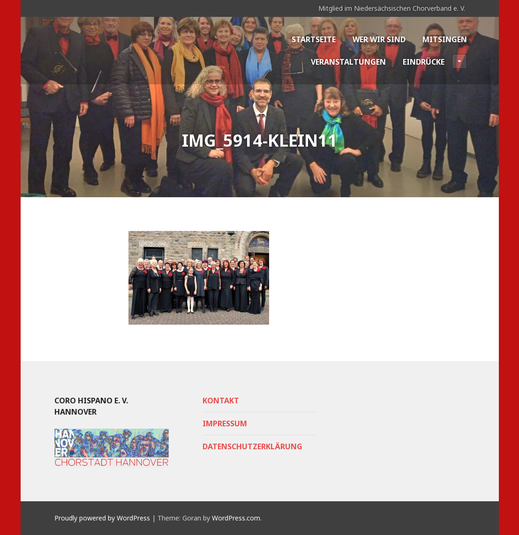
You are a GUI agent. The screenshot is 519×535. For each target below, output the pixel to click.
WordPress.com (236, 517)
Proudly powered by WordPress (102, 517)
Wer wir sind (379, 39)
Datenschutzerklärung (252, 446)
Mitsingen (444, 39)
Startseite (314, 39)
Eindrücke (435, 61)
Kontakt (221, 400)
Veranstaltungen (348, 62)
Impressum (225, 423)
